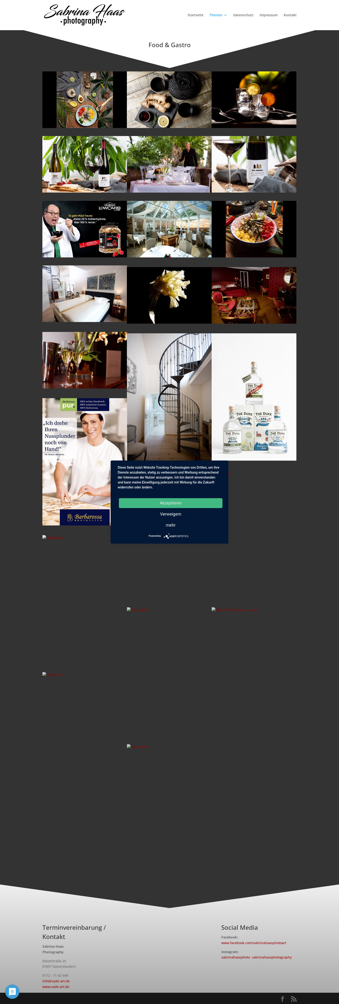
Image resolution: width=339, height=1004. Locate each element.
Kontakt (290, 15)
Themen (216, 15)
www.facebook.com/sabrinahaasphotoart (253, 943)
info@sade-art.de (56, 981)
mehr (170, 525)
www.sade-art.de (55, 986)
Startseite (195, 15)
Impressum (269, 15)
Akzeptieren (171, 502)
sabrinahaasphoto (235, 957)
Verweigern (170, 514)
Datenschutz (243, 15)
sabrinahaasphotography (272, 957)
